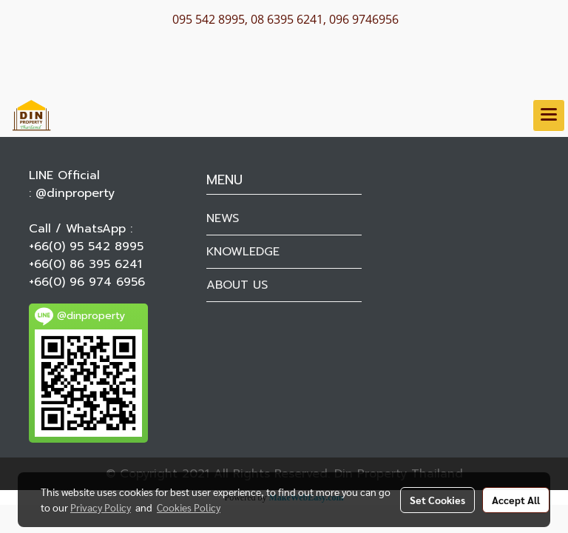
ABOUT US (237, 285)
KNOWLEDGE (243, 252)
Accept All (516, 499)
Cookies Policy (188, 507)
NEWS (222, 218)
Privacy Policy (100, 507)
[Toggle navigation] (548, 115)
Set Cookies (437, 499)
